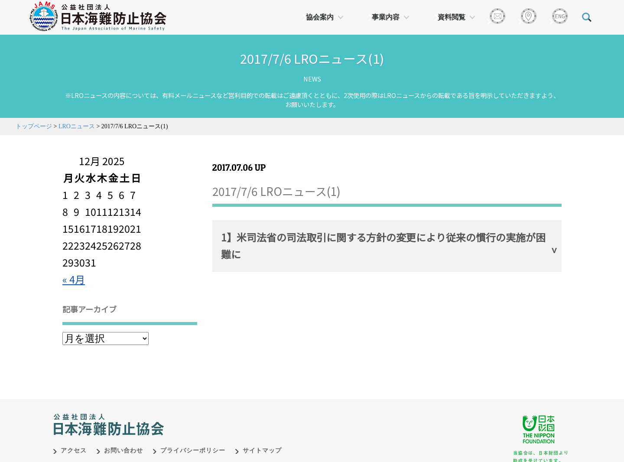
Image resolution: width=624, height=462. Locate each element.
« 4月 (73, 279)
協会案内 (320, 17)
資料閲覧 (451, 17)
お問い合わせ (123, 450)
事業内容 (386, 17)
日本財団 (234, 415)
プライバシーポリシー (192, 450)
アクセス (74, 450)
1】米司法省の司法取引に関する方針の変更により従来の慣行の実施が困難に (383, 245)
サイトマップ (262, 450)
